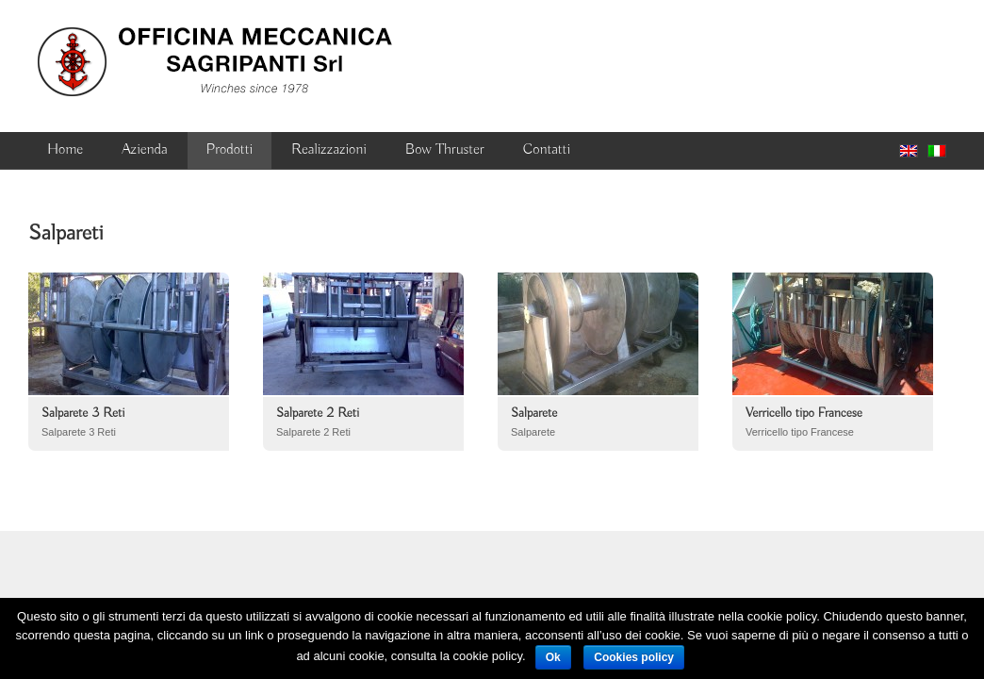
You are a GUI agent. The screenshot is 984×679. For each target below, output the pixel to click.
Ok (553, 657)
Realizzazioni (329, 150)
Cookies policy (634, 657)
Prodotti (229, 150)
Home (65, 150)
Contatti (546, 150)
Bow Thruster (444, 150)
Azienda (144, 150)
